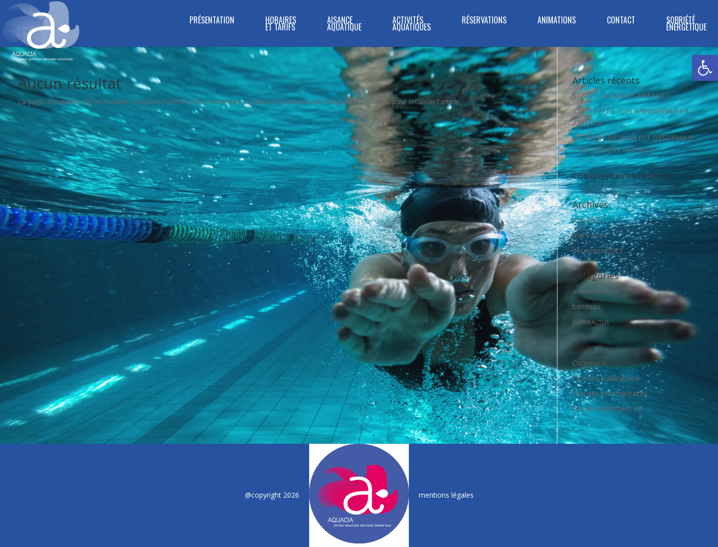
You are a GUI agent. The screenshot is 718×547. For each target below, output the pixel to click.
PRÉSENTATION (211, 21)
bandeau (586, 306)
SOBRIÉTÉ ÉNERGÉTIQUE (686, 24)
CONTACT (621, 21)
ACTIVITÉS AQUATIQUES (411, 24)
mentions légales (446, 495)
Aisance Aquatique (344, 24)
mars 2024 (589, 235)
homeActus (590, 322)
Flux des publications (605, 378)
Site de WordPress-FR (607, 408)
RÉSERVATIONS (484, 21)
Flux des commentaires (610, 393)
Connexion (589, 362)
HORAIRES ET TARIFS (280, 24)
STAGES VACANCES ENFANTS (621, 95)
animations (590, 291)
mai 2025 (587, 219)
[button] (705, 68)
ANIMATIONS (557, 21)
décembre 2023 (597, 250)
